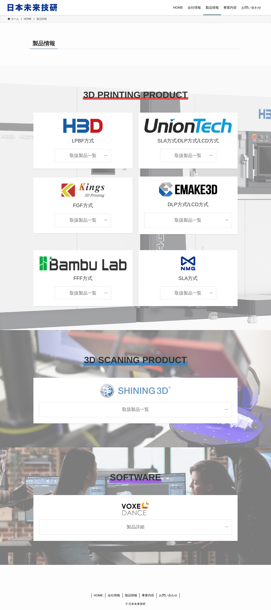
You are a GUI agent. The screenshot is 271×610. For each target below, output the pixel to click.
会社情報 (114, 595)
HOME (98, 595)
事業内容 (148, 595)
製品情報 (131, 595)
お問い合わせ (168, 595)
